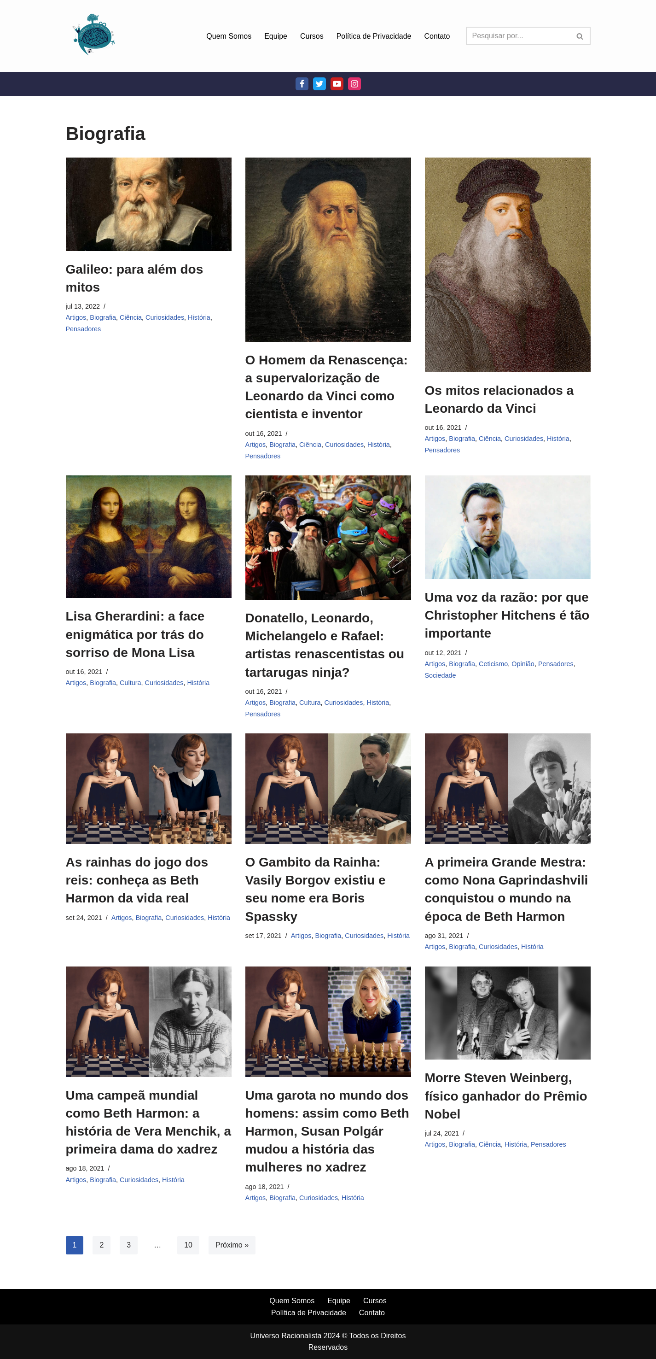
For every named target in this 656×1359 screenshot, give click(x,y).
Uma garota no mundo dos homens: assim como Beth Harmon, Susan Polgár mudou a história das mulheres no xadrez (327, 1131)
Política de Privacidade (374, 36)
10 (188, 1245)
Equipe (275, 36)
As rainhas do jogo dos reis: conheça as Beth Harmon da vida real (137, 880)
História (199, 317)
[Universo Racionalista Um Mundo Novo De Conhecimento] (93, 36)
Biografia (103, 317)
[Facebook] (302, 83)
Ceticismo (493, 664)
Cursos (312, 36)
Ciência (131, 317)
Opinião (522, 664)
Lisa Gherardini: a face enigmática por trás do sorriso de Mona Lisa (135, 634)
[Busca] (518, 36)
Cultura (130, 682)
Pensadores (83, 329)
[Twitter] (319, 83)
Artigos (76, 317)
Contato (437, 36)
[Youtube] (337, 83)
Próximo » (232, 1245)
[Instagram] (354, 83)
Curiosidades (164, 317)
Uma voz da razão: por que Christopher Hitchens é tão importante (507, 615)
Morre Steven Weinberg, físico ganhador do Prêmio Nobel (506, 1096)
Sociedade (440, 675)
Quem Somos (228, 36)
